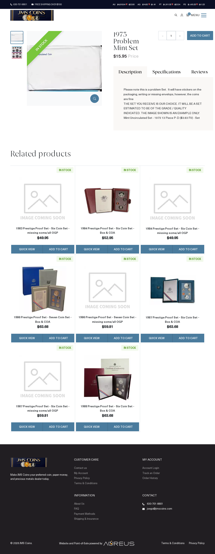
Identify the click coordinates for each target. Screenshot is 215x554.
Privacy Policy (82, 478)
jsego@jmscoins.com (159, 508)
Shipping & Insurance (86, 518)
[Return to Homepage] (32, 15)
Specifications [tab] (167, 71)
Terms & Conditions (85, 483)
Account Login (150, 467)
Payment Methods (84, 513)
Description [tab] (130, 71)
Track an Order (151, 473)
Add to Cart (200, 35)
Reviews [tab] (199, 71)
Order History (150, 478)
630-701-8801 (20, 4)
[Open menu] (199, 15)
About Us (79, 503)
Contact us (80, 467)
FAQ (76, 508)
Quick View (27, 249)
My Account (81, 473)
